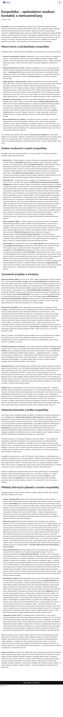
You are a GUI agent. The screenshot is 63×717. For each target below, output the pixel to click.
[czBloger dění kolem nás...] (6, 2)
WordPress (36, 715)
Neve (25, 715)
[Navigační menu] (60, 2)
